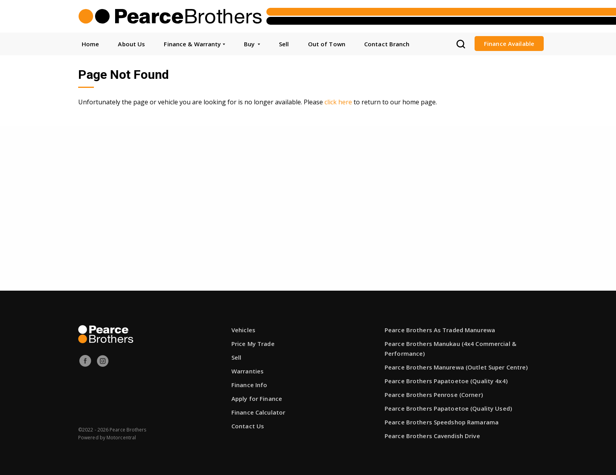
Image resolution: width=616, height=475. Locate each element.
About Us (131, 44)
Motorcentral (121, 437)
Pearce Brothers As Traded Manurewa (440, 330)
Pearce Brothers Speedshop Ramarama (442, 422)
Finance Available (509, 43)
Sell (284, 44)
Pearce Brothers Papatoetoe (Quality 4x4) (446, 381)
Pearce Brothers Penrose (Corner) (434, 395)
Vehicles (243, 330)
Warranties (247, 371)
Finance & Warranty (194, 44)
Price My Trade (253, 344)
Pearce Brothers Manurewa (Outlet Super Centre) (456, 367)
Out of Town (326, 44)
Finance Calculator (258, 412)
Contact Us (247, 426)
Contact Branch (387, 44)
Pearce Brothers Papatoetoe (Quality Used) (448, 408)
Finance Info (249, 385)
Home (90, 44)
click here (338, 102)
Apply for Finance (256, 398)
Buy (252, 44)
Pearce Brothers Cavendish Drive (432, 436)
